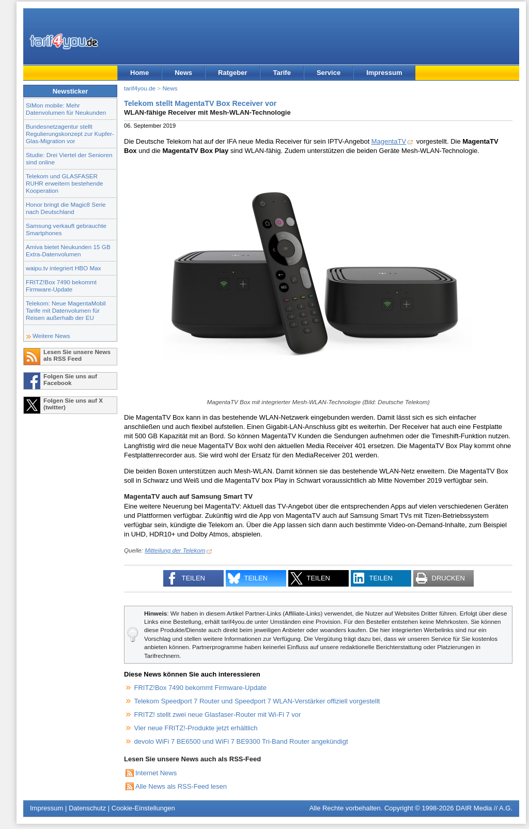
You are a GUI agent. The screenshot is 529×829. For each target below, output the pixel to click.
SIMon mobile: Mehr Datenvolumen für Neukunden (66, 109)
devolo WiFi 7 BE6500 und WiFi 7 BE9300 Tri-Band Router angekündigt (241, 741)
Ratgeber (232, 72)
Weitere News (51, 335)
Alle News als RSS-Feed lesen (181, 786)
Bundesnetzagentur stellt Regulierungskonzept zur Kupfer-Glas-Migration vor (70, 133)
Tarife (281, 72)
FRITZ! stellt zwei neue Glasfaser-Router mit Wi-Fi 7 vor (217, 714)
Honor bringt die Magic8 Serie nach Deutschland (66, 208)
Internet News (156, 773)
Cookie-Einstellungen (143, 808)
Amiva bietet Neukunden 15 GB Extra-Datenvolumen (68, 250)
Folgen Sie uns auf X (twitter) (73, 403)
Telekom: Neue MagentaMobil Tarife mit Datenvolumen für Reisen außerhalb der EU (66, 310)
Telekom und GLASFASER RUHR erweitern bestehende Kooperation (64, 183)
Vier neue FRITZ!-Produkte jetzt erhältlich (196, 728)
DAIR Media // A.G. (484, 808)
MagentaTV (388, 141)
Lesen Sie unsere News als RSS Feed (77, 355)
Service (328, 72)
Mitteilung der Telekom (175, 550)
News (183, 72)
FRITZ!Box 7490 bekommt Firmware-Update (61, 286)
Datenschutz (87, 808)
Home (139, 72)
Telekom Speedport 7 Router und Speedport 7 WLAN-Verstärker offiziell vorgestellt (257, 701)
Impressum (384, 72)
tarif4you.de (139, 88)
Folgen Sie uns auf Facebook (70, 379)
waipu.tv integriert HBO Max (63, 268)
